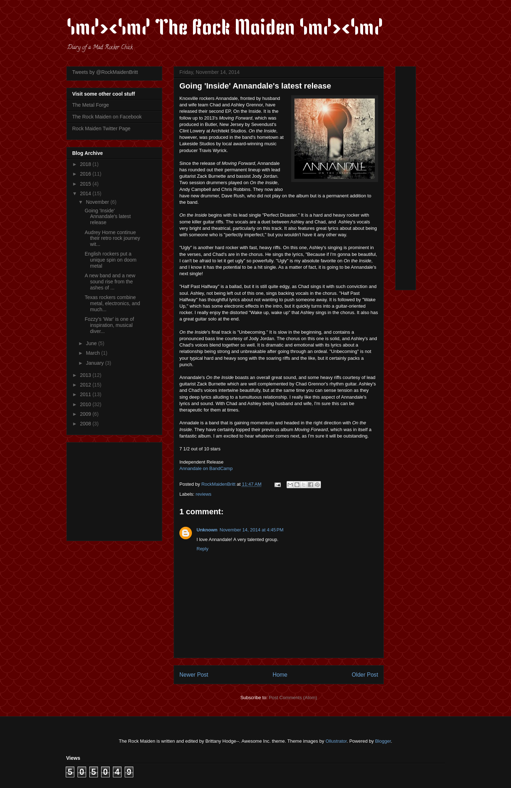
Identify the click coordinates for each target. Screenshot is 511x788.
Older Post (365, 675)
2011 (86, 394)
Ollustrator (336, 741)
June (92, 343)
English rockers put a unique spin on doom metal (111, 260)
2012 (86, 385)
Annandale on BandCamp (206, 468)
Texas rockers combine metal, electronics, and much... (112, 303)
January (95, 363)
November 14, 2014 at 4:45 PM (252, 529)
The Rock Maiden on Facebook (107, 117)
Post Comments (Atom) (293, 697)
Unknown (207, 529)
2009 (86, 414)
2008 (86, 423)
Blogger (383, 741)
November (98, 202)
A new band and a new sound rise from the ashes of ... (110, 282)
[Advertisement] (117, 489)
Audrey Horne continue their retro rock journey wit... (112, 238)
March (93, 353)
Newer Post (193, 675)
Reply (202, 548)
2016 (86, 174)
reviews (204, 494)
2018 (86, 164)
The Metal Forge (90, 105)
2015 (86, 184)
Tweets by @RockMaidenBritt (105, 72)
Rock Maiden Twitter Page (101, 128)
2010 (86, 404)
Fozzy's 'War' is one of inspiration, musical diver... (109, 325)
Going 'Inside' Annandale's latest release (108, 217)
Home (280, 675)
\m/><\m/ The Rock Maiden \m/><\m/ (224, 29)
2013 (86, 375)
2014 (86, 193)
